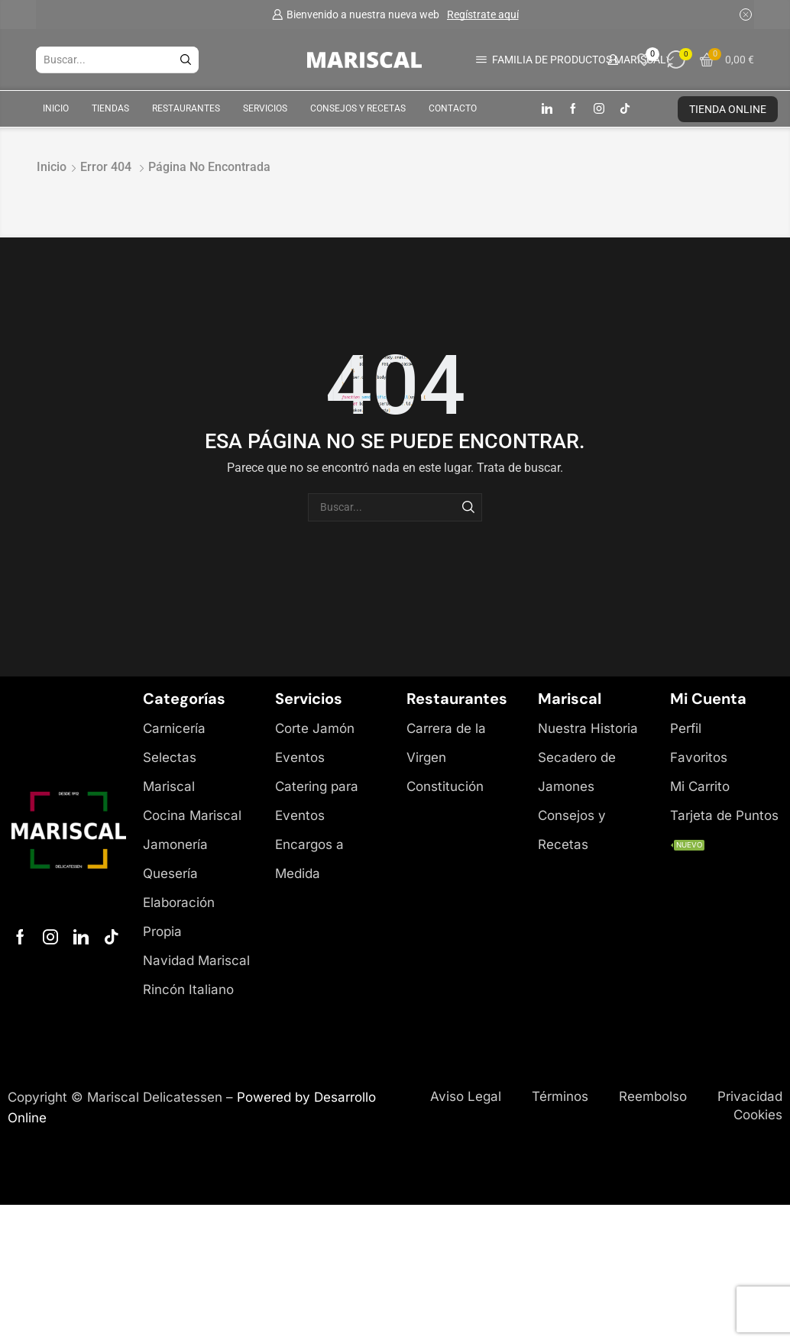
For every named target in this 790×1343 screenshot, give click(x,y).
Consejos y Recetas (358, 108)
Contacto (453, 108)
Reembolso (653, 1096)
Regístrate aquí (483, 14)
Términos (560, 1096)
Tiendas (110, 108)
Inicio (56, 108)
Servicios (265, 108)
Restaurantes (186, 108)
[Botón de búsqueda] (186, 60)
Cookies (757, 1114)
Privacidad (749, 1096)
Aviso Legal (465, 1096)
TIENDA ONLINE (727, 109)
